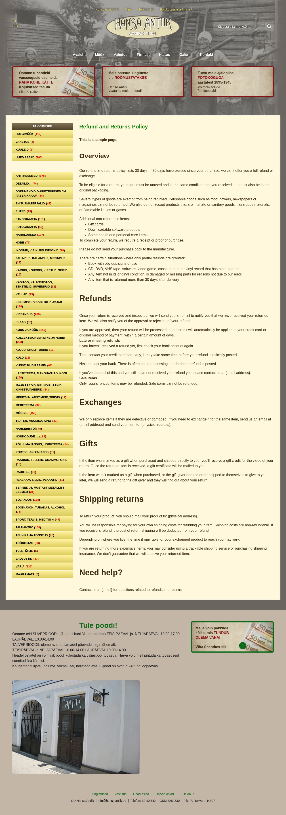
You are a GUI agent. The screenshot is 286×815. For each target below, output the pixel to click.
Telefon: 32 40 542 (143, 800)
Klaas (24, 322)
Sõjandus (28, 499)
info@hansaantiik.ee (112, 800)
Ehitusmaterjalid (33, 203)
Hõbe (23, 242)
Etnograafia (30, 219)
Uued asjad (29, 157)
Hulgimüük (28, 134)
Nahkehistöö (29, 428)
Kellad (25, 294)
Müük (99, 55)
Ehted (24, 211)
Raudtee (26, 472)
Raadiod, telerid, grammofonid (41, 462)
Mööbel (26, 413)
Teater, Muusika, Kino (36, 420)
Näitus (164, 55)
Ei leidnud (187, 794)
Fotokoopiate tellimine (175, 9)
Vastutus (120, 794)
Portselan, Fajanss (35, 452)
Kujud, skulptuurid (35, 349)
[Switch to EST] (15, 24)
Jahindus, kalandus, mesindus (40, 260)
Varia (24, 566)
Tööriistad (28, 543)
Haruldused (30, 234)
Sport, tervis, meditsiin (38, 519)
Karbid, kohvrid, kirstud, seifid (41, 272)
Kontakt (206, 55)
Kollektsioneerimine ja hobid (40, 340)
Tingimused (100, 794)
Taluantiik (28, 527)
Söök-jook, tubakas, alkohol (40, 509)
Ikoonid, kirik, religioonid (40, 250)
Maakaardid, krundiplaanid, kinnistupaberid (39, 387)
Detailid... (27, 183)
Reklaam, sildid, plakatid (40, 479)
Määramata (27, 574)
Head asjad (141, 794)
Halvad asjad (165, 794)
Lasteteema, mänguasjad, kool (42, 375)
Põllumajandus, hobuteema (42, 444)
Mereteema (28, 405)
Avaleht (79, 55)
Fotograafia (29, 227)
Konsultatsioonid (107, 9)
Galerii (185, 55)
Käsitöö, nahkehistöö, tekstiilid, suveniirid (36, 284)
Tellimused (146, 9)
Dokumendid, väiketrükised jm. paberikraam (41, 193)
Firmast (143, 55)
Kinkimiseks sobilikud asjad (39, 304)
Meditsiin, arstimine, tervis (41, 397)
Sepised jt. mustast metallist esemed (40, 490)
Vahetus (120, 55)
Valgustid (27, 558)
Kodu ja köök (31, 330)
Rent (128, 9)
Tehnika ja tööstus (35, 535)
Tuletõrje (27, 550)
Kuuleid (24, 149)
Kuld (23, 357)
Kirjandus (28, 314)
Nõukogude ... (31, 436)
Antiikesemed (31, 175)
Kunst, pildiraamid (34, 365)
